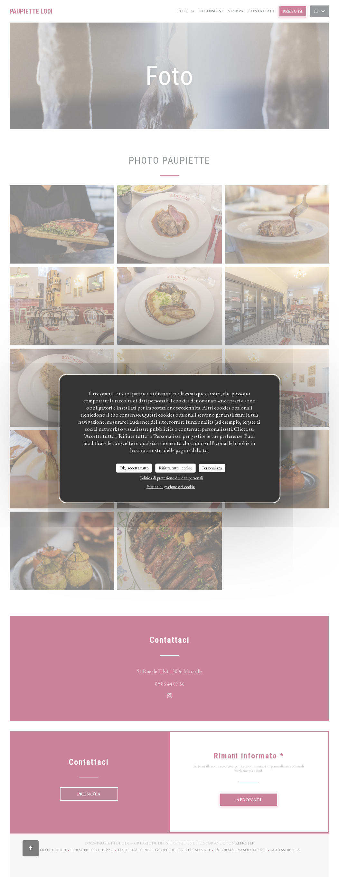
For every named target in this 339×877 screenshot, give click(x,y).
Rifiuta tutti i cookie (175, 468)
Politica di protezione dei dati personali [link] (171, 477)
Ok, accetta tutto (133, 468)
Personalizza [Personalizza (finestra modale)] (212, 468)
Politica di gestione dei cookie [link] (170, 486)
